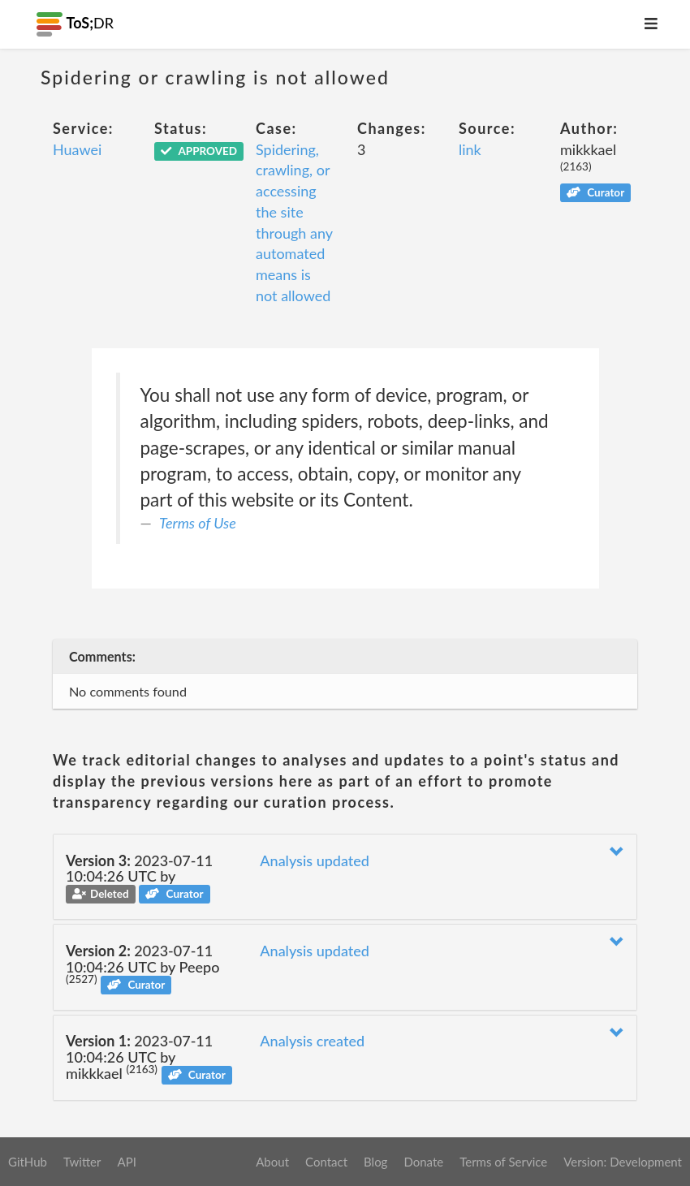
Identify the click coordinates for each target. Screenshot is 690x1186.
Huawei (77, 149)
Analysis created (312, 1041)
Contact (326, 1161)
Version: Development (622, 1161)
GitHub (27, 1161)
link (470, 149)
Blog (375, 1161)
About (272, 1161)
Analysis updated (314, 860)
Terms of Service (503, 1161)
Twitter (82, 1161)
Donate (423, 1161)
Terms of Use (197, 523)
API (126, 1161)
